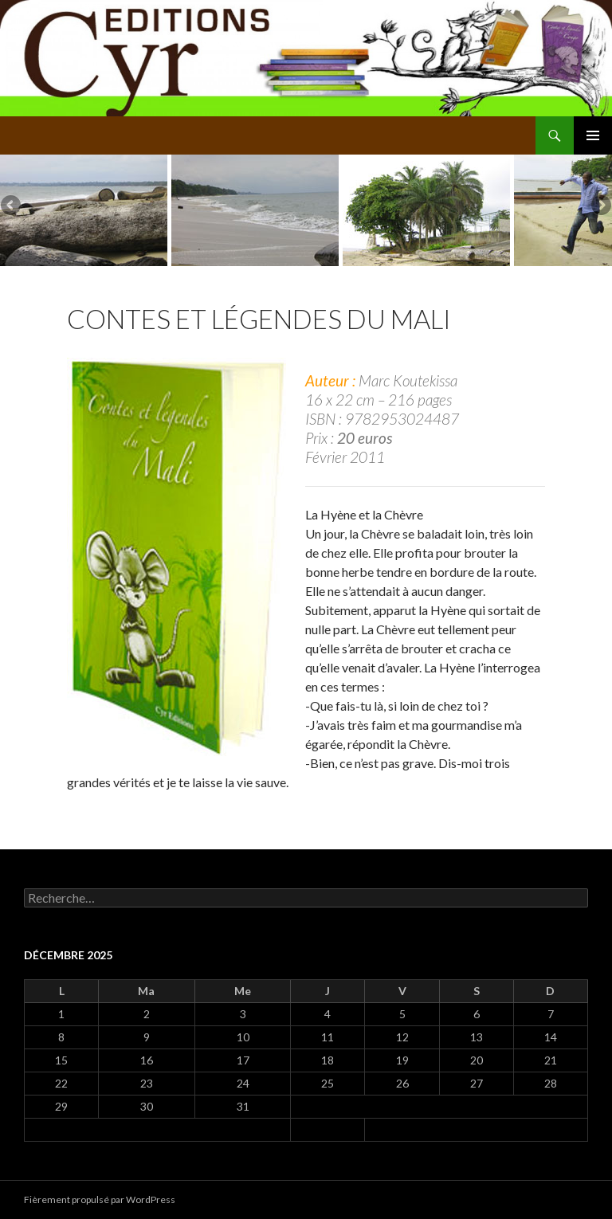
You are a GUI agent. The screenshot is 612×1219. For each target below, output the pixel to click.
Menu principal (593, 135)
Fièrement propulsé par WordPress (99, 1199)
